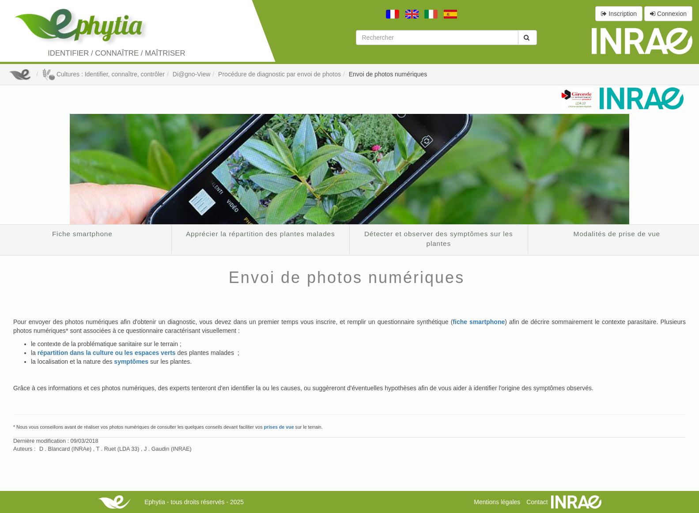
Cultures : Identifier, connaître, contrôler (103, 74)
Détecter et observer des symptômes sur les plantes (438, 238)
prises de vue (279, 427)
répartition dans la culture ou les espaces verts (107, 352)
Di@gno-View (192, 74)
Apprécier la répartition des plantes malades (260, 234)
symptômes (131, 361)
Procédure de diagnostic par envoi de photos (279, 74)
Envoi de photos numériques (388, 74)
